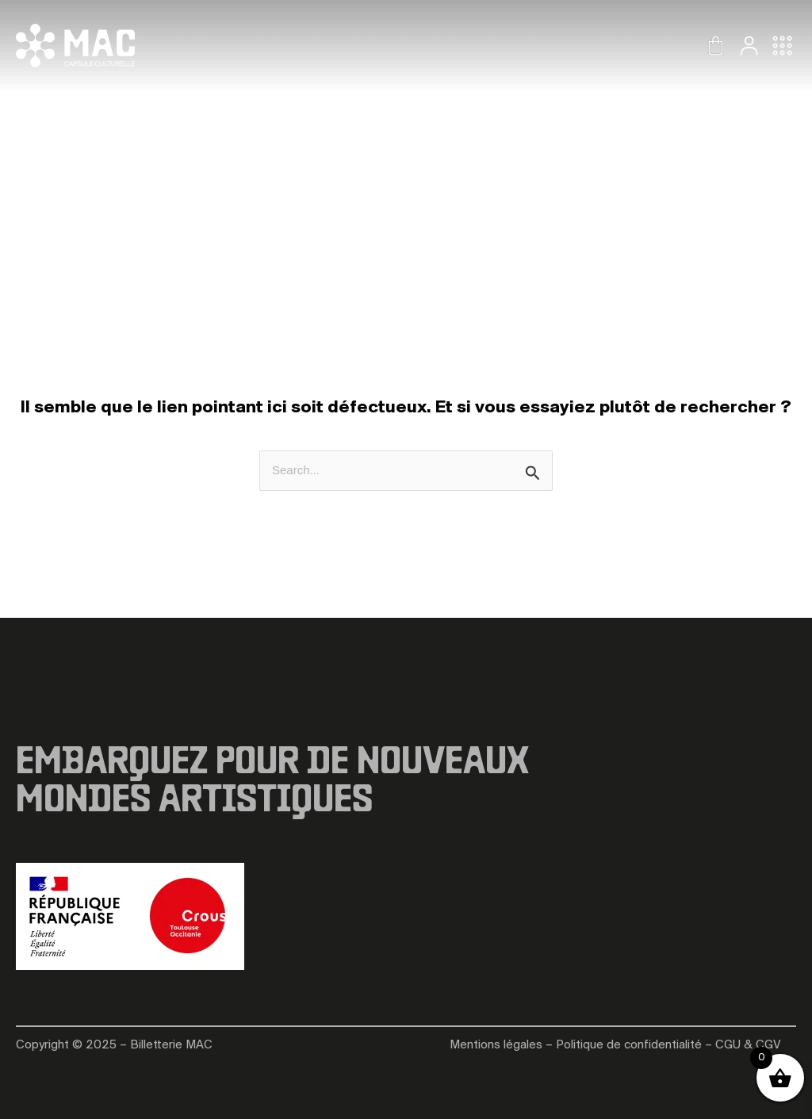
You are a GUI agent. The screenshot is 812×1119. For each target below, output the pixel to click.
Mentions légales (496, 1045)
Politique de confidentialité (629, 1045)
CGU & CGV (747, 1045)
